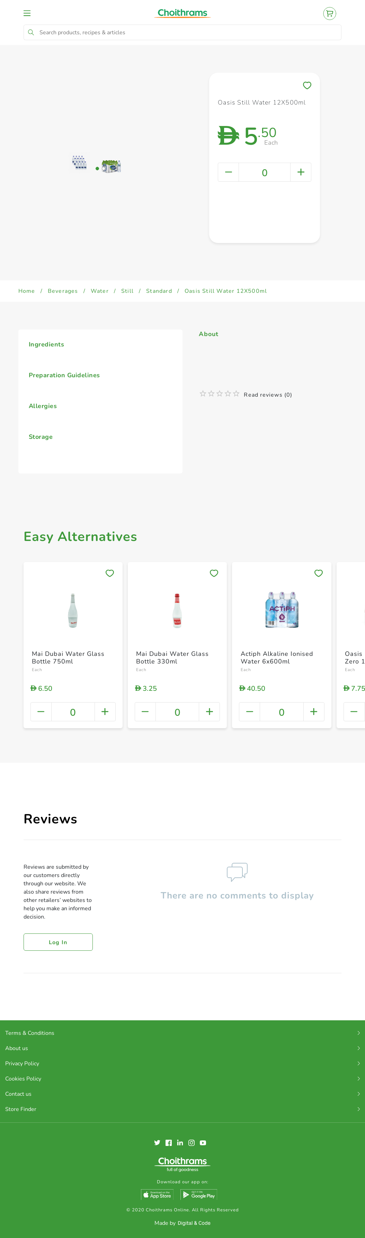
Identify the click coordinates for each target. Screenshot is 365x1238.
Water (100, 291)
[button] (97, 251)
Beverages (63, 291)
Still (127, 291)
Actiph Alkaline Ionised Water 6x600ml (277, 658)
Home (26, 291)
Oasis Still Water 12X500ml (226, 291)
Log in (58, 942)
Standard (159, 291)
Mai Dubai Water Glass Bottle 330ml (172, 658)
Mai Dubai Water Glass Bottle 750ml (68, 658)
